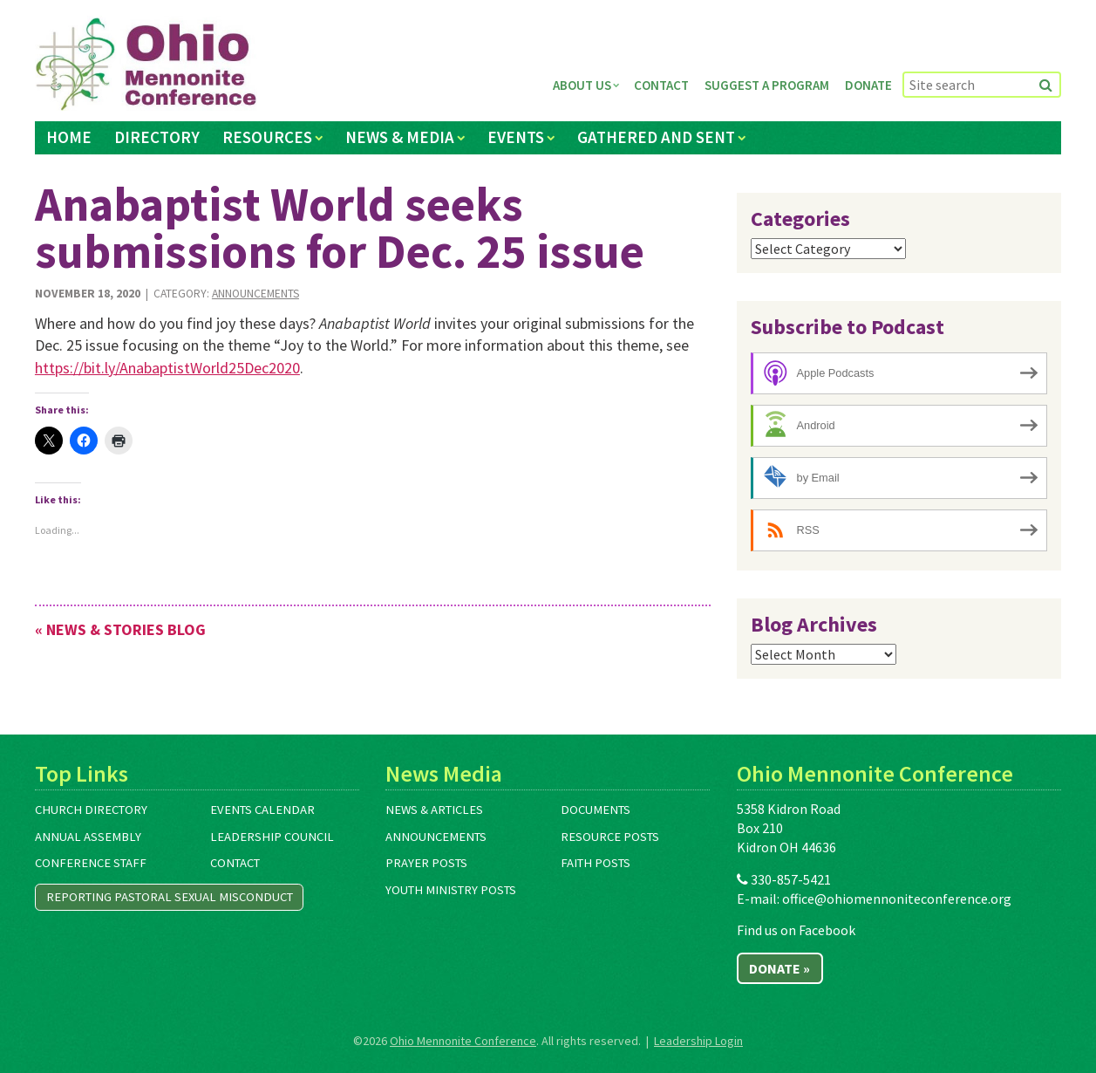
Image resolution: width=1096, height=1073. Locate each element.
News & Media (399, 136)
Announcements (255, 293)
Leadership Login (698, 1041)
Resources (267, 136)
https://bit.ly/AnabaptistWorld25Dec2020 (167, 368)
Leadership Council (272, 836)
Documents (595, 809)
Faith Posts (595, 863)
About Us (582, 85)
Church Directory (91, 809)
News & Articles (434, 809)
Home (69, 136)
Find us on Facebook (796, 930)
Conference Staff (90, 863)
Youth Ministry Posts (450, 890)
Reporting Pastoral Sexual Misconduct (169, 897)
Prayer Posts (426, 863)
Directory (157, 136)
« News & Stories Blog (120, 629)
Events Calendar (262, 809)
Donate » (779, 968)
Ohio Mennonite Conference (463, 1041)
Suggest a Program (767, 85)
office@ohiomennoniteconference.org (896, 898)
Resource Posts (610, 836)
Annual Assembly (88, 836)
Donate (868, 85)
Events (515, 136)
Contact (661, 85)
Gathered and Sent (656, 136)
